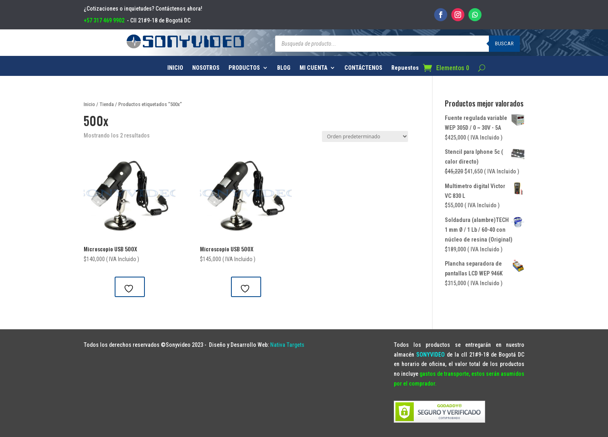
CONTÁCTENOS (363, 68)
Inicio (89, 104)
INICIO (175, 68)
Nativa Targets (287, 345)
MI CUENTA (313, 68)
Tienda (107, 104)
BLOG (284, 68)
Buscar (504, 43)
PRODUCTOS (244, 68)
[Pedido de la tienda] (365, 136)
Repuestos (405, 68)
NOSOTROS (206, 68)
